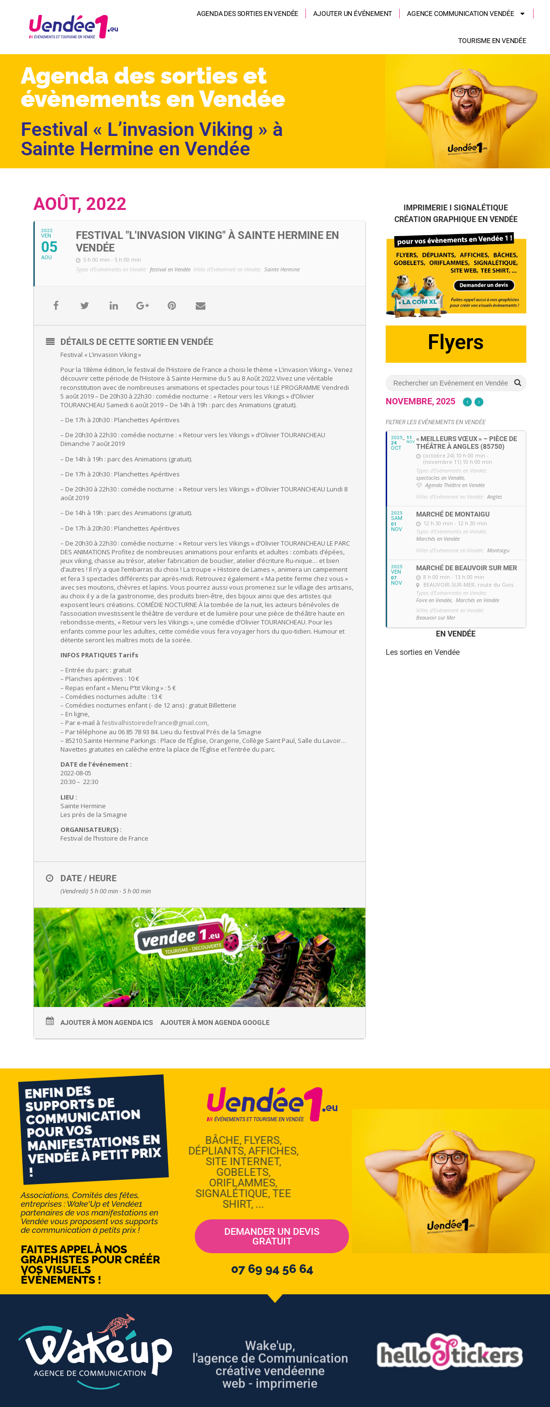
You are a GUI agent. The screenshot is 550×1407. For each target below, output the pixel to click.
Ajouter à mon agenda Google (215, 1022)
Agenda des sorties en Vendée (247, 13)
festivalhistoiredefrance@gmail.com (154, 722)
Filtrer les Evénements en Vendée (436, 422)
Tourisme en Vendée (492, 40)
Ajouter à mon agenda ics (106, 1022)
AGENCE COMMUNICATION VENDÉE (466, 13)
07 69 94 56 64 (272, 1268)
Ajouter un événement (352, 13)
